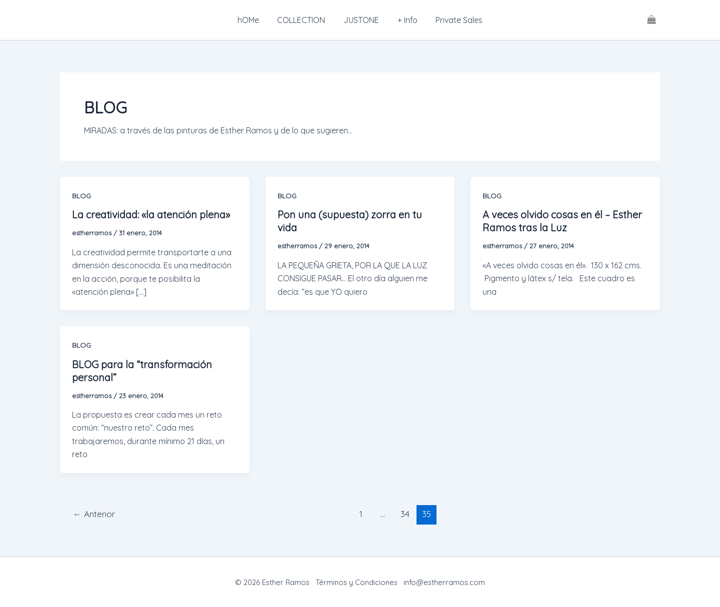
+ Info (405, 20)
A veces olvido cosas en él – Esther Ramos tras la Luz (562, 221)
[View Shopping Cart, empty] (651, 19)
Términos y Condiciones (357, 582)
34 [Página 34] (405, 514)
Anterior (94, 514)
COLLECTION (304, 20)
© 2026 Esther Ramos (273, 582)
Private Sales (454, 20)
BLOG (81, 195)
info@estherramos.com (444, 582)
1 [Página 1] (361, 514)
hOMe (253, 20)
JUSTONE (361, 20)
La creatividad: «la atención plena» (151, 214)
